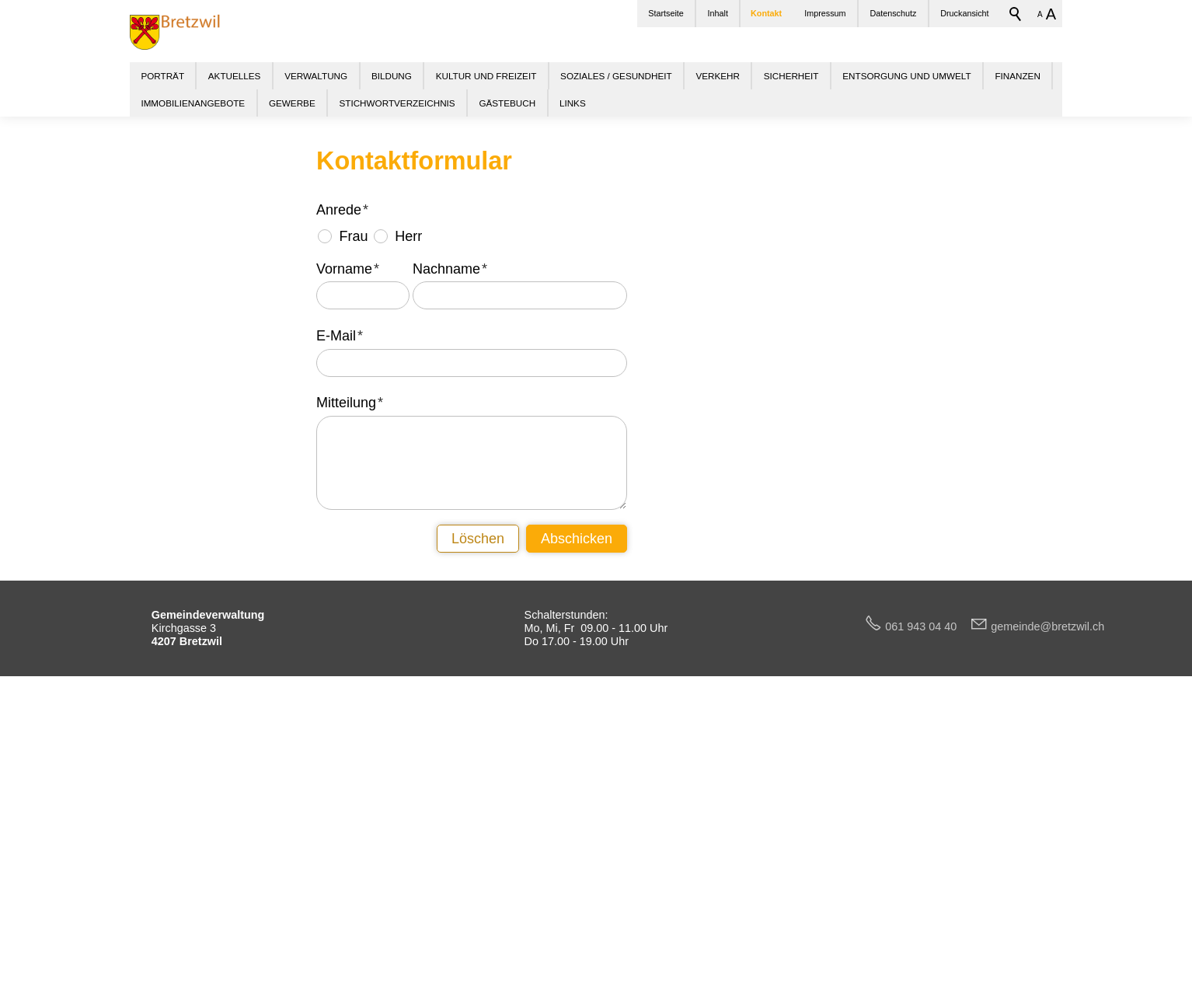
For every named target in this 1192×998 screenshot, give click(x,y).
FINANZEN (1017, 76)
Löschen (477, 831)
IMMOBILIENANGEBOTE (193, 103)
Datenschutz (893, 13)
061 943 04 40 (927, 919)
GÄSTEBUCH (507, 103)
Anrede (342, 503)
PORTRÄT (162, 76)
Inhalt (718, 13)
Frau (353, 530)
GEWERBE (292, 103)
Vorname (347, 562)
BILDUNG (391, 76)
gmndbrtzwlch (1047, 919)
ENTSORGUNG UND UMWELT (906, 76)
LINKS (572, 103)
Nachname (450, 562)
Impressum (824, 13)
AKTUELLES (234, 76)
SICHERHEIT (791, 76)
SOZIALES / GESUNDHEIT (616, 76)
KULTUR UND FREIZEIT (486, 76)
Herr (408, 530)
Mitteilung (349, 696)
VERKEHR (717, 76)
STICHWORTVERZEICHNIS (397, 103)
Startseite (666, 13)
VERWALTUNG (315, 76)
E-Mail (339, 629)
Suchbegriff (1015, 14)
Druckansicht (964, 13)
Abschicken (576, 831)
